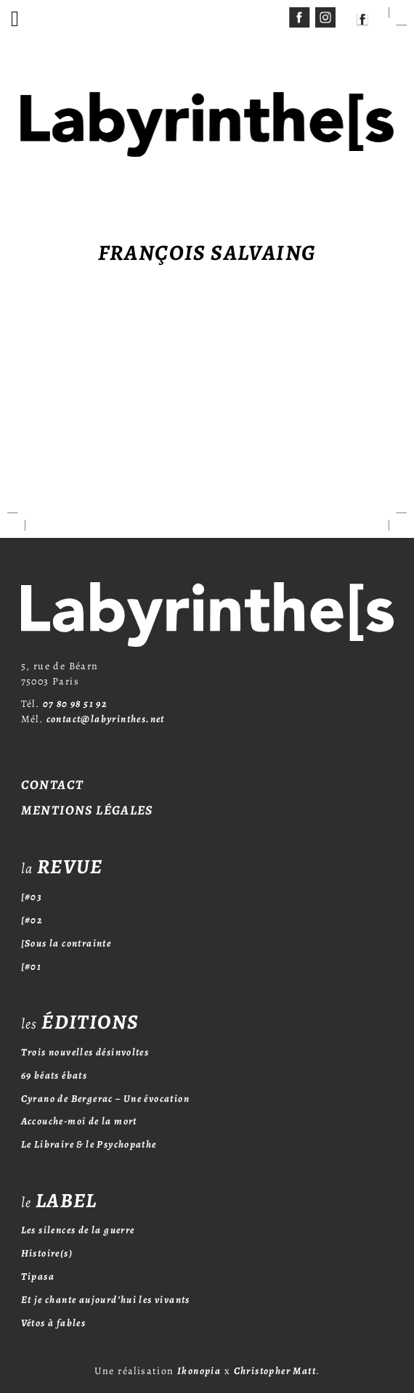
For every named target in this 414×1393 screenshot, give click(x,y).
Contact (52, 784)
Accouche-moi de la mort (79, 1121)
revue (62, 867)
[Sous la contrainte (66, 943)
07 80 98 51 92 (75, 704)
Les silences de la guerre (78, 1230)
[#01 (31, 966)
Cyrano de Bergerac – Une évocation (105, 1099)
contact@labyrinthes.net (105, 719)
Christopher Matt (275, 1371)
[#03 (32, 897)
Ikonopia (199, 1371)
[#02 (32, 920)
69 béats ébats (54, 1075)
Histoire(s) (47, 1253)
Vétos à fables (53, 1323)
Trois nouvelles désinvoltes (85, 1052)
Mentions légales (87, 810)
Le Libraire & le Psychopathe (89, 1144)
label (59, 1200)
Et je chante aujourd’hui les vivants (105, 1300)
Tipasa (37, 1276)
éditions (80, 1022)
